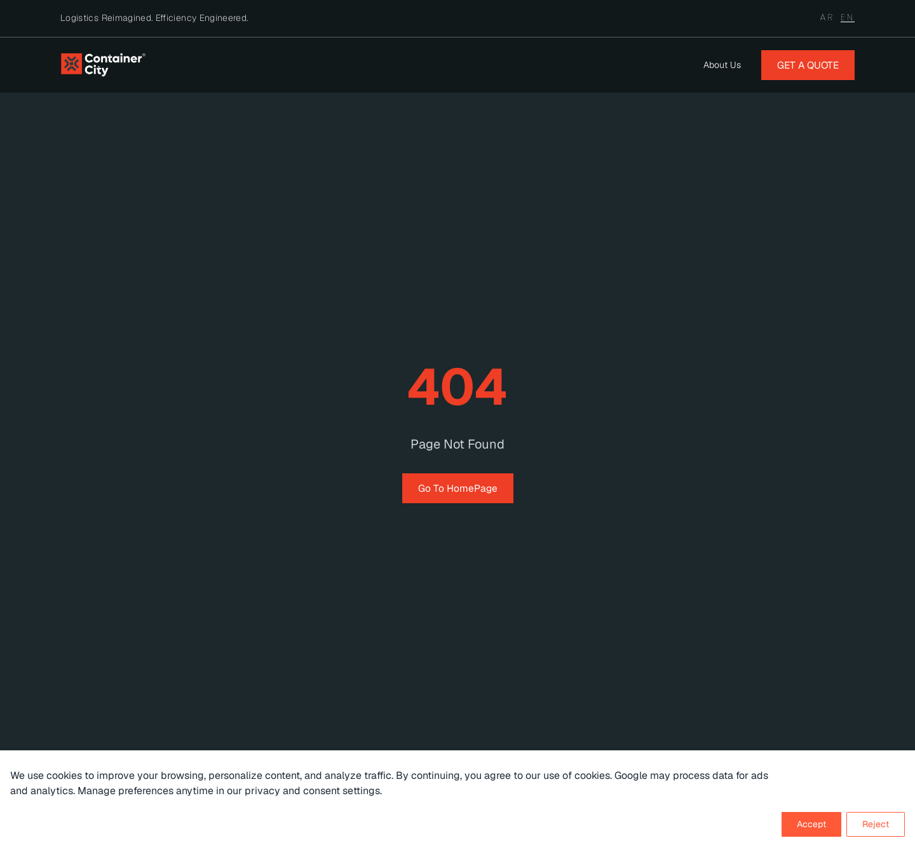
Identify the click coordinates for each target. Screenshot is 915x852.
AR (827, 17)
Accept (811, 824)
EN (848, 17)
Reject (875, 824)
